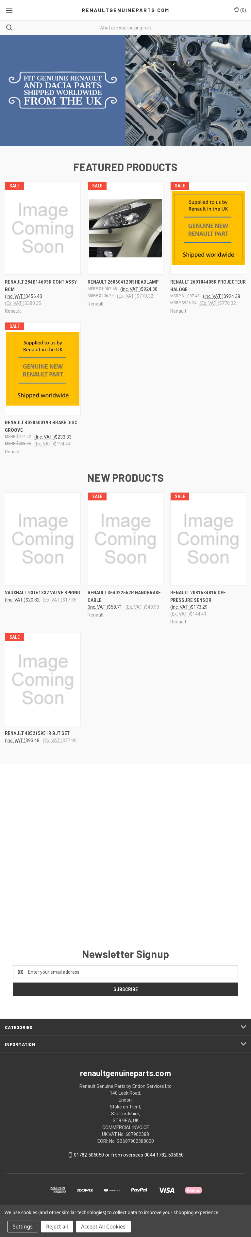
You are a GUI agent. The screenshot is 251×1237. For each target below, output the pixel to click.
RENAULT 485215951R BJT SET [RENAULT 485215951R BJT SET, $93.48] (37, 738)
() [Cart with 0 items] (240, 10)
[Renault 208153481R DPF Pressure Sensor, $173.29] (208, 543)
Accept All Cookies (103, 1226)
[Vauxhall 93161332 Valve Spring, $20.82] (42, 543)
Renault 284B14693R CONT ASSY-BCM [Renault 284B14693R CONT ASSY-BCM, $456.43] (41, 290)
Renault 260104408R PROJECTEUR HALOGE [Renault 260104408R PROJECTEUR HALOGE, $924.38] (208, 290)
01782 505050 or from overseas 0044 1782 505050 (129, 1159)
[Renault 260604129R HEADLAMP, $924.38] (125, 232)
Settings (23, 1226)
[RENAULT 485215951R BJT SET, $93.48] (42, 684)
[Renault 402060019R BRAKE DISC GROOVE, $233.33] (42, 373)
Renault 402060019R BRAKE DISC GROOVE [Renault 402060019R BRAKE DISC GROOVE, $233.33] (41, 431)
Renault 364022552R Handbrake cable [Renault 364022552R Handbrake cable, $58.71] (124, 601)
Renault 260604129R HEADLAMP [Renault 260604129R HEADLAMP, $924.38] (123, 286)
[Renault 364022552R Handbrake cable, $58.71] (125, 543)
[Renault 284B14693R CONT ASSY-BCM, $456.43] (42, 232)
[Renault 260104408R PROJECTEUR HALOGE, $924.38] (208, 232)
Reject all (57, 1226)
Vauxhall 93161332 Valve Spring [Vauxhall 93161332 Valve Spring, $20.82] (42, 597)
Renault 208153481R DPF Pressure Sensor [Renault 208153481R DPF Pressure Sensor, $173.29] (198, 601)
